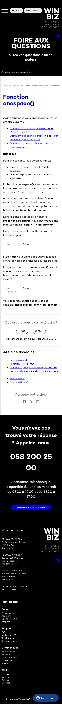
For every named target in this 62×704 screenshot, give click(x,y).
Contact (5, 683)
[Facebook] (24, 402)
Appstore (6, 616)
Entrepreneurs (8, 652)
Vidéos (4, 664)
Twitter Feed (7, 661)
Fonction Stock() (19, 382)
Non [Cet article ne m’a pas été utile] (40, 331)
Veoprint (5, 622)
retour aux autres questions (18, 72)
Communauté (9, 648)
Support (6, 628)
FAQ (3, 632)
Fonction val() (17, 378)
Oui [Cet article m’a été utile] (23, 331)
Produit (6, 609)
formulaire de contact (31, 508)
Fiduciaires (6, 655)
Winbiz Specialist (9, 658)
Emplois (5, 677)
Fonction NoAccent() (22, 364)
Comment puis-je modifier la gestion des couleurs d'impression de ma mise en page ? (34, 371)
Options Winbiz (9, 619)
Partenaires (7, 680)
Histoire (5, 674)
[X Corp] (31, 402)
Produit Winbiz (8, 613)
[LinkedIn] (37, 402)
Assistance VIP (8, 635)
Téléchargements (9, 638)
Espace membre (33, 10)
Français (16, 10)
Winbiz (5, 670)
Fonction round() (19, 360)
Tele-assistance (9, 641)
